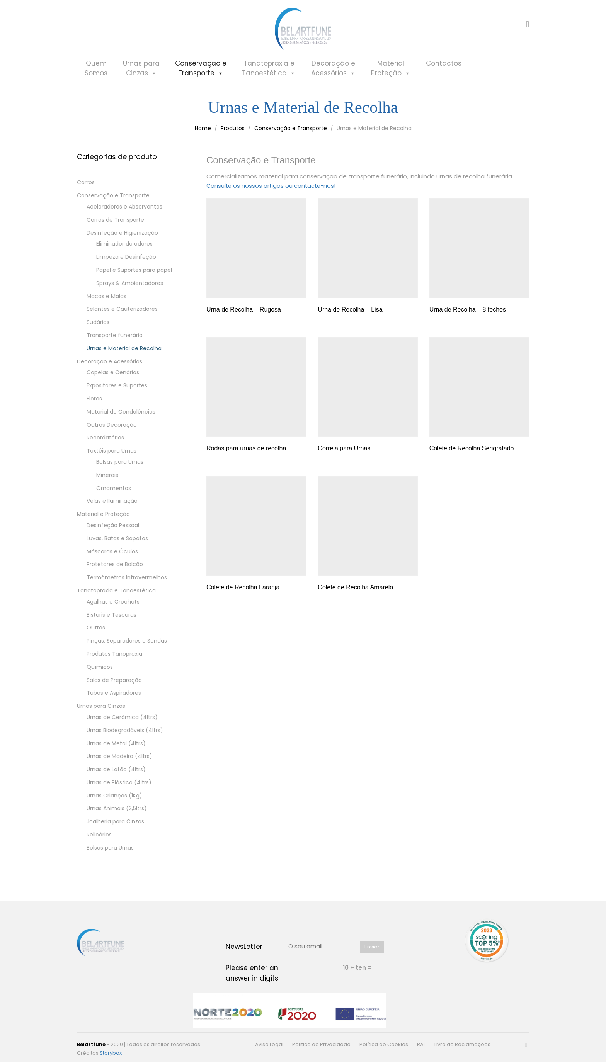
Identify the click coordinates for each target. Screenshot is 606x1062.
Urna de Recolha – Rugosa (243, 313)
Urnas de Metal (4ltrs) (116, 747)
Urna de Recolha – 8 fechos (467, 313)
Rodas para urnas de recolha (246, 452)
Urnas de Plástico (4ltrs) (119, 786)
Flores (94, 402)
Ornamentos (113, 492)
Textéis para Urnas (111, 454)
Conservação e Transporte (113, 199)
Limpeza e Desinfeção (126, 261)
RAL (421, 1044)
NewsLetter (244, 946)
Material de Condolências (121, 415)
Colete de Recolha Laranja (242, 590)
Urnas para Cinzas (101, 710)
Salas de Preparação (114, 684)
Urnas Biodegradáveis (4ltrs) (125, 734)
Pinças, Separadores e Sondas (127, 644)
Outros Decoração (112, 429)
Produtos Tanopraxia (114, 658)
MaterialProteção (390, 78)
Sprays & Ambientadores (129, 287)
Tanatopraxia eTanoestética (269, 78)
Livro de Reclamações (462, 1044)
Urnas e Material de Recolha (124, 352)
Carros (86, 186)
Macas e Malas (106, 300)
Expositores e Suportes (117, 389)
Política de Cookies (383, 1044)
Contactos (443, 73)
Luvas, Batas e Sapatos (117, 542)
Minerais (107, 479)
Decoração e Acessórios (109, 365)
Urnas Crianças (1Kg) (114, 799)
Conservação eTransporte (200, 78)
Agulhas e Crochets (113, 605)
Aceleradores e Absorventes (124, 210)
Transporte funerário (115, 339)
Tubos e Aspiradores (114, 697)
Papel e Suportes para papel (134, 274)
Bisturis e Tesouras (111, 619)
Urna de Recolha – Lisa (350, 313)
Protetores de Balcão (115, 568)
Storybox (111, 1053)
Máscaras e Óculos (112, 555)
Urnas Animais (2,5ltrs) (117, 812)
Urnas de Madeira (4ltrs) (119, 760)
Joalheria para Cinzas (115, 826)
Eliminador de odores (124, 248)
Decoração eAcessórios (333, 78)
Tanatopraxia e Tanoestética (116, 594)
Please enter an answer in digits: (252, 973)
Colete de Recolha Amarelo (355, 590)
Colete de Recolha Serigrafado (471, 452)
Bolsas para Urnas (119, 466)
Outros (96, 632)
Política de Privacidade (321, 1044)
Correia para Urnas (344, 452)
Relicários (99, 838)
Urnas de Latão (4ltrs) (116, 773)
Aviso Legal (269, 1044)
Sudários (98, 326)
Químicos (100, 671)
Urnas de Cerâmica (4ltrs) (122, 721)
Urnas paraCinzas (141, 78)
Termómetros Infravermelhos (127, 581)
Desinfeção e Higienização (122, 237)
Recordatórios (105, 442)
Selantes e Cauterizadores (122, 313)
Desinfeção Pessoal (113, 529)
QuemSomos (96, 78)
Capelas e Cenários (113, 376)
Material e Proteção (103, 518)
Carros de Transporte (115, 223)
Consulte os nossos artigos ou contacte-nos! (272, 189)
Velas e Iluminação (112, 505)
